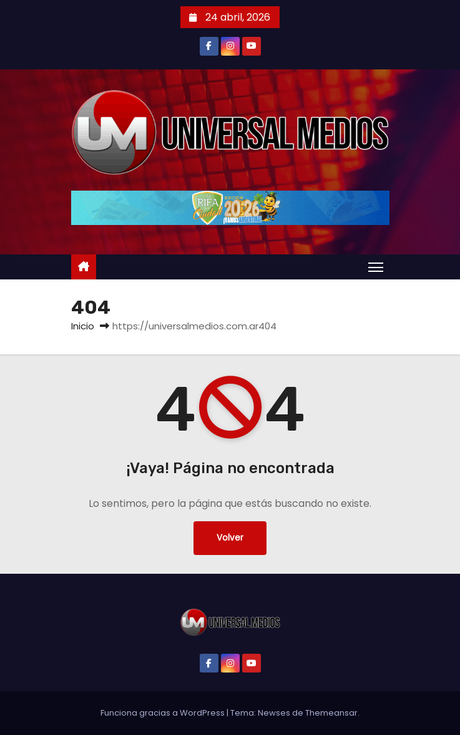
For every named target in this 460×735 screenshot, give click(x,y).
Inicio (82, 325)
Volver (230, 538)
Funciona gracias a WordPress (163, 713)
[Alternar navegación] (375, 267)
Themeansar (331, 713)
